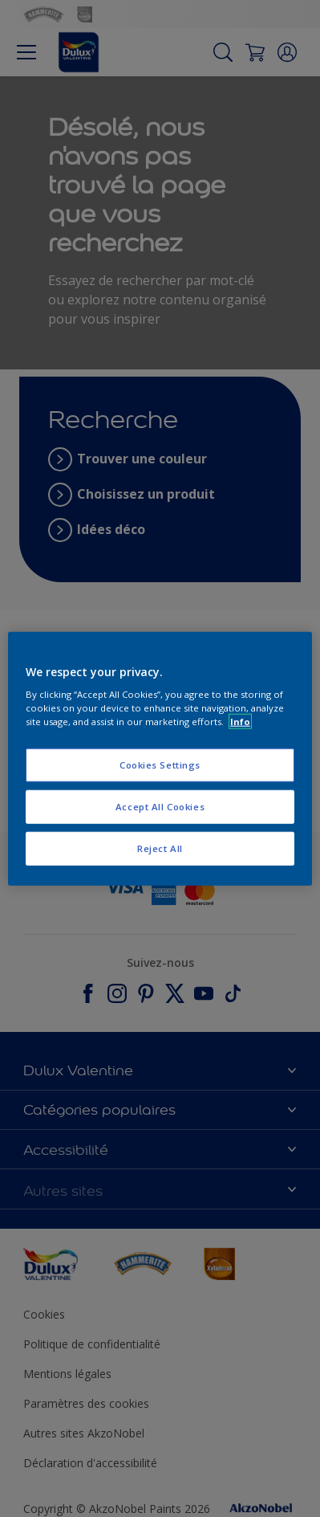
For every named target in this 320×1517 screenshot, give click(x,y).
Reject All (160, 848)
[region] (160, 758)
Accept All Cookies (160, 807)
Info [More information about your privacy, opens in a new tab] (240, 722)
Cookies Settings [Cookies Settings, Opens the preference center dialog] (160, 765)
